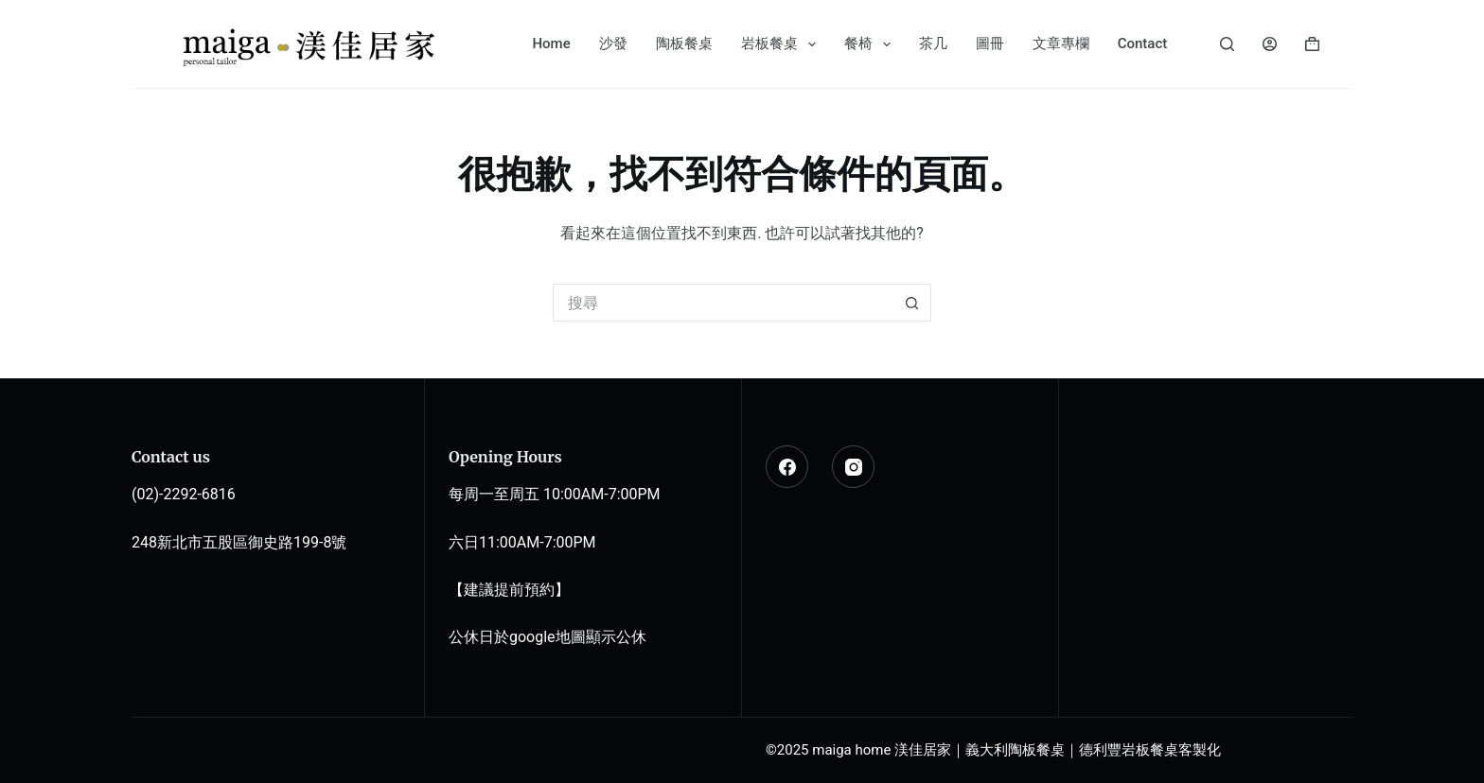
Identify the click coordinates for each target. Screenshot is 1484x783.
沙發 (613, 43)
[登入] (1270, 44)
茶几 (933, 43)
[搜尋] (1227, 44)
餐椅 (871, 44)
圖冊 (990, 43)
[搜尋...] (723, 303)
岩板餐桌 (782, 44)
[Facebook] (787, 466)
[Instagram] (853, 466)
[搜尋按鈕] (912, 303)
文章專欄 (1061, 43)
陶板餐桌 (684, 43)
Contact (1143, 43)
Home (551, 43)
